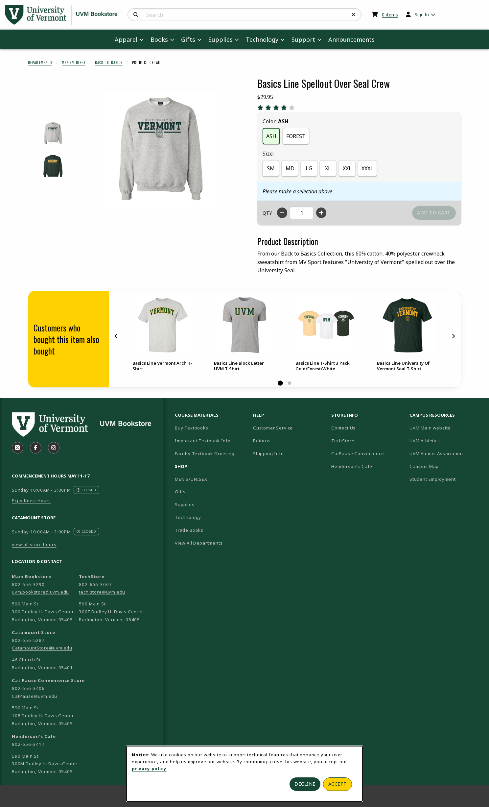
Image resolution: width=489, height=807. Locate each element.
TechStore (342, 441)
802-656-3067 (95, 584)
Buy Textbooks (191, 428)
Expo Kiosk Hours (31, 500)
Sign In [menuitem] (422, 14)
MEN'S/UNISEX (191, 479)
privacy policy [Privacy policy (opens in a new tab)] (149, 768)
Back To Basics (109, 62)
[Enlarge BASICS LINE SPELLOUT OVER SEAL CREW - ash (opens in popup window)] (53, 133)
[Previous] (116, 336)
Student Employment (445, 479)
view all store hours (34, 545)
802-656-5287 (28, 640)
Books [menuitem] (159, 39)
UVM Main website (445, 428)
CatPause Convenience (357, 453)
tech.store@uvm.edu (102, 592)
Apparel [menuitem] (126, 39)
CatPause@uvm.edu (34, 696)
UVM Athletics (445, 440)
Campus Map (445, 466)
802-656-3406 (28, 688)
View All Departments (199, 543)
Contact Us (343, 428)
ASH (271, 136)
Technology (188, 517)
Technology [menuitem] (262, 39)
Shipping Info (268, 453)
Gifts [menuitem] (188, 39)
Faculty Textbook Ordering (205, 453)
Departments (40, 62)
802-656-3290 (28, 584)
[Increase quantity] (321, 213)
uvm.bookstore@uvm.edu (40, 592)
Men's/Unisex (73, 62)
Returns (262, 441)
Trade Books (189, 530)
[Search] (136, 14)
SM (271, 168)
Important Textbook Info (203, 441)
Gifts (180, 492)
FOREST (296, 136)
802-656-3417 (28, 744)
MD (290, 168)
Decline (304, 784)
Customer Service (273, 428)
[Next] (453, 336)
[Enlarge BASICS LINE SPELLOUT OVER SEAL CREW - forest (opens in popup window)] (53, 166)
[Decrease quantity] (282, 213)
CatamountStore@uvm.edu (42, 648)
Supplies (185, 504)
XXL (347, 168)
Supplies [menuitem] (220, 39)
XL (328, 168)
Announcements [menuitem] (351, 39)
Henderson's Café (351, 466)
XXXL (367, 168)
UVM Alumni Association (445, 453)
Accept (337, 784)
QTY (267, 213)
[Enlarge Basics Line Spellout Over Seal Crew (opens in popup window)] (159, 149)
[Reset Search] (353, 14)
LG (309, 168)
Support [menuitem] (303, 39)
